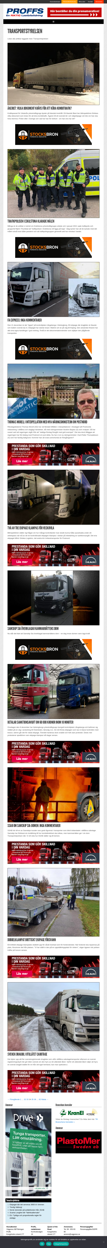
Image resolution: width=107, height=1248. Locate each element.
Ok (42, 1244)
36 (35, 1099)
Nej (48, 1244)
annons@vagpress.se (72, 1234)
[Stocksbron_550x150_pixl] (53, 134)
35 (32, 1099)
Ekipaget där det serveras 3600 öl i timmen (27, 1205)
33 (27, 1099)
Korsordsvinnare (55, 1)
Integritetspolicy (61, 1244)
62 (40, 1099)
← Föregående (14, 1099)
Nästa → (44, 1099)
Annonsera (99, 1)
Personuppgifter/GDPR (88, 1229)
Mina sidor (82, 1)
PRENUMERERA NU (69, 1)
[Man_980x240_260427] (53, 454)
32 (25, 1099)
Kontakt (90, 1)
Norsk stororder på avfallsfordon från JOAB (27, 1210)
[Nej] (103, 1242)
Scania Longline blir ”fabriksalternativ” (25, 1213)
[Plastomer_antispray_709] (79, 1142)
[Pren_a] (74, 12)
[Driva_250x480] (28, 1152)
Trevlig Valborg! (16, 1207)
